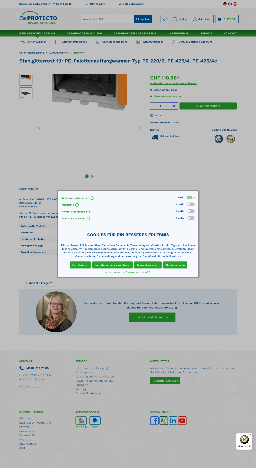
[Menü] (250, 435)
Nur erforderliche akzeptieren (112, 265)
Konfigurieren (80, 265)
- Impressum (114, 272)
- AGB (146, 272)
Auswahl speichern (148, 265)
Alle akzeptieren (175, 265)
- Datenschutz (133, 272)
